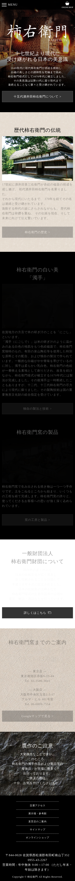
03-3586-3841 (40, 680)
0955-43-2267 (40, 659)
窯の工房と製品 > (37, 519)
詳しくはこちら (35, 612)
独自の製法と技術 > (37, 408)
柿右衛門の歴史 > (37, 232)
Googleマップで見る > (37, 716)
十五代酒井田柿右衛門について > (37, 96)
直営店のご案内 (37, 821)
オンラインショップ (37, 837)
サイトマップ (37, 829)
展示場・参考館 (37, 813)
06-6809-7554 (40, 704)
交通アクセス (37, 805)
